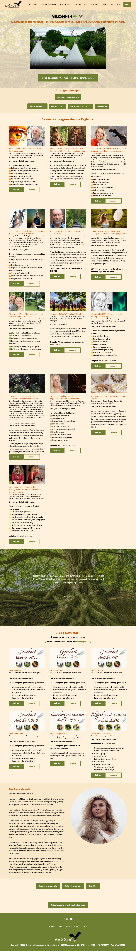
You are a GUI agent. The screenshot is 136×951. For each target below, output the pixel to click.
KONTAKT (52, 927)
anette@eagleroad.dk (82, 642)
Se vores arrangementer (48, 886)
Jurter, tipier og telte (73, 886)
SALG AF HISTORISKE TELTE (80, 106)
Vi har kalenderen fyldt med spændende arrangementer (68, 78)
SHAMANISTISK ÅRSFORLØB (68, 97)
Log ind (118, 4)
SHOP (127, 4)
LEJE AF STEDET (57, 106)
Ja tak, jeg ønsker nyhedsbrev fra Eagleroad (68, 905)
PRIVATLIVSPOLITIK (80, 927)
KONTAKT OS (101, 106)
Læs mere (31, 189)
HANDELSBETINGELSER (64, 927)
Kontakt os (93, 886)
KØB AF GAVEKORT (37, 106)
